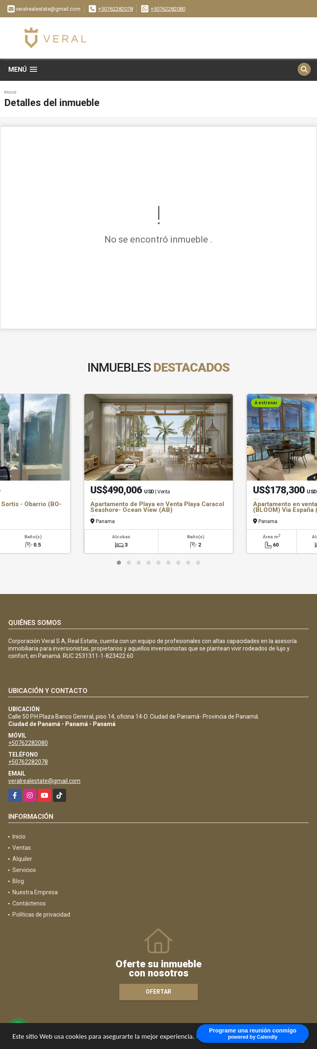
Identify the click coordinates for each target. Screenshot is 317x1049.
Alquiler (22, 859)
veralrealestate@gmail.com (44, 781)
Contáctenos (29, 903)
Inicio (10, 92)
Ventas (21, 847)
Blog (18, 881)
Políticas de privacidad (41, 914)
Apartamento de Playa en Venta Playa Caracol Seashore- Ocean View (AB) (157, 507)
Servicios (24, 870)
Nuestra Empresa (35, 892)
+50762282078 (115, 9)
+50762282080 (168, 9)
